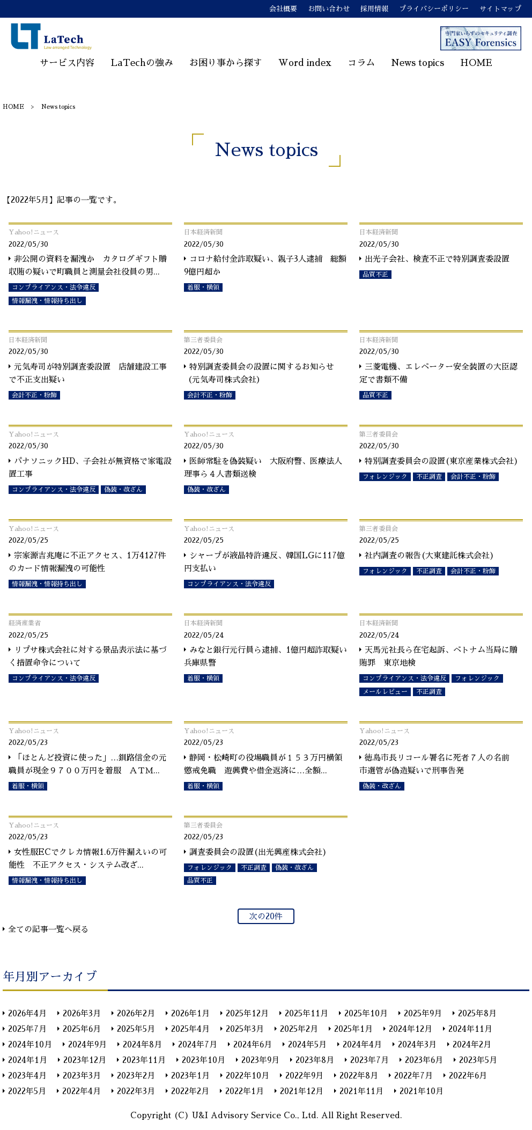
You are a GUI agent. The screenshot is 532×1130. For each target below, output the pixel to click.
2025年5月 (136, 1029)
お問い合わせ (329, 8)
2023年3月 (82, 1076)
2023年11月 (144, 1060)
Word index (304, 63)
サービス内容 (67, 63)
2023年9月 (260, 1060)
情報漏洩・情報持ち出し (47, 301)
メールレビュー (385, 692)
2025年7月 (27, 1029)
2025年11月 (306, 1013)
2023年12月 (84, 1060)
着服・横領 (203, 287)
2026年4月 (27, 1013)
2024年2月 (472, 1044)
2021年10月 (422, 1091)
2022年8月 (358, 1076)
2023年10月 (203, 1060)
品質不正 (375, 274)
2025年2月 (299, 1029)
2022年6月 (468, 1076)
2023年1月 (190, 1076)
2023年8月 (314, 1060)
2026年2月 (136, 1013)
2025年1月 (353, 1029)
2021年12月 (301, 1091)
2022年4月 (81, 1091)
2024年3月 (417, 1044)
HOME (476, 63)
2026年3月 (82, 1013)
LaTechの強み (141, 63)
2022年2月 (190, 1091)
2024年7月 (197, 1044)
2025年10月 (366, 1013)
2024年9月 (87, 1044)
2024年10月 (30, 1044)
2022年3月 (136, 1091)
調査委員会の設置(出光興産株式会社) (258, 852)
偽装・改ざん (123, 489)
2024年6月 (252, 1044)
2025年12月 (247, 1013)
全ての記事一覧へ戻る (48, 929)
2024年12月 (410, 1029)
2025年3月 (245, 1029)
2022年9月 (304, 1076)
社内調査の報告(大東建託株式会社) (429, 555)
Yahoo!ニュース (34, 232)
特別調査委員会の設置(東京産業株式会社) (442, 461)
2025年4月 (190, 1029)
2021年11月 (361, 1091)
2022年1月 (244, 1091)
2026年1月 (190, 1013)
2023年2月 (136, 1076)
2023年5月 (478, 1060)
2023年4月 (27, 1076)
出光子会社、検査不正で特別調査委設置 (437, 259)
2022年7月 (413, 1076)
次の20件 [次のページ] (266, 916)
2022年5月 (27, 1091)
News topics (417, 63)
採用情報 (374, 8)
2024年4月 (362, 1044)
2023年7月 (369, 1060)
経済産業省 (25, 623)
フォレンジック (385, 477)
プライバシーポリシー (434, 8)
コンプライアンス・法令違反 (53, 287)
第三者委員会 (203, 340)
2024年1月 (27, 1060)
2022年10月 (247, 1076)
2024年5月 (307, 1044)
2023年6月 (424, 1060)
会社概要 (283, 8)
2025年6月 (82, 1029)
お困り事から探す (225, 63)
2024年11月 (470, 1029)
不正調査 (429, 477)
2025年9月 (423, 1013)
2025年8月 (477, 1013)
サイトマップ (500, 8)
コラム (361, 63)
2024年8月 (142, 1044)
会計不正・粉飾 (34, 395)
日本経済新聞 (203, 232)
